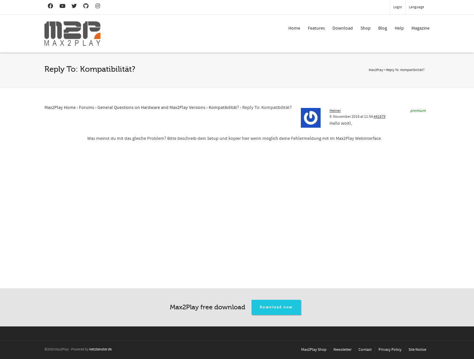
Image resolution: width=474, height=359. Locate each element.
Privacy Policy (390, 349)
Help (399, 28)
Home (294, 28)
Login (397, 7)
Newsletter (342, 349)
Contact (365, 349)
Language (416, 7)
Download (342, 28)
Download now (276, 307)
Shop (365, 28)
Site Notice (417, 349)
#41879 (379, 116)
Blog (382, 28)
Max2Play (376, 70)
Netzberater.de (100, 349)
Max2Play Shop (314, 349)
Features (316, 28)
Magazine (420, 28)
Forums (86, 108)
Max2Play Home (60, 108)
